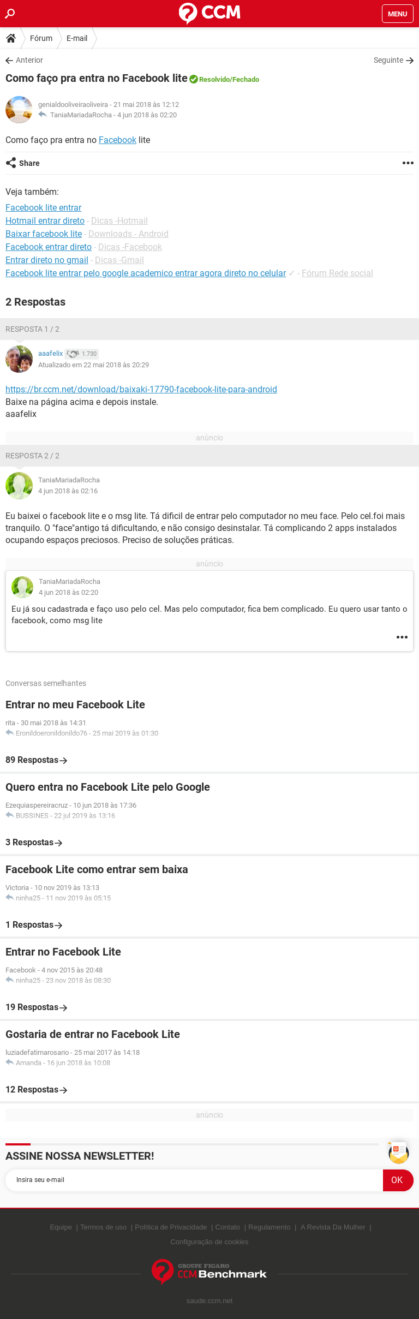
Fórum (41, 38)
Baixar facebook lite (43, 234)
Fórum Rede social (337, 273)
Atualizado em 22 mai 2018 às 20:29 (93, 365)
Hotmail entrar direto (45, 221)
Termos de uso (103, 1227)
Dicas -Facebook (130, 247)
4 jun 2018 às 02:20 (147, 115)
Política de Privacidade (171, 1227)
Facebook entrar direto (48, 247)
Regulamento (269, 1227)
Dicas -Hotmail (119, 221)
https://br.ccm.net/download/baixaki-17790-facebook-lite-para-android (141, 389)
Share (29, 163)
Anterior (29, 60)
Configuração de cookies (209, 1242)
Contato (228, 1227)
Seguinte (388, 60)
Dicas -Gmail (119, 260)
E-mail (77, 38)
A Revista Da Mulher (333, 1227)
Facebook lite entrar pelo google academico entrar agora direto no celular (145, 273)
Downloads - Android (128, 234)
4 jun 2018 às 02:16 (68, 491)
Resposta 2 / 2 (32, 455)
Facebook (117, 140)
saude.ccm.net (210, 1301)
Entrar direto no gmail (46, 260)
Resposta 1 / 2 (32, 329)
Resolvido (214, 79)
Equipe (60, 1227)
